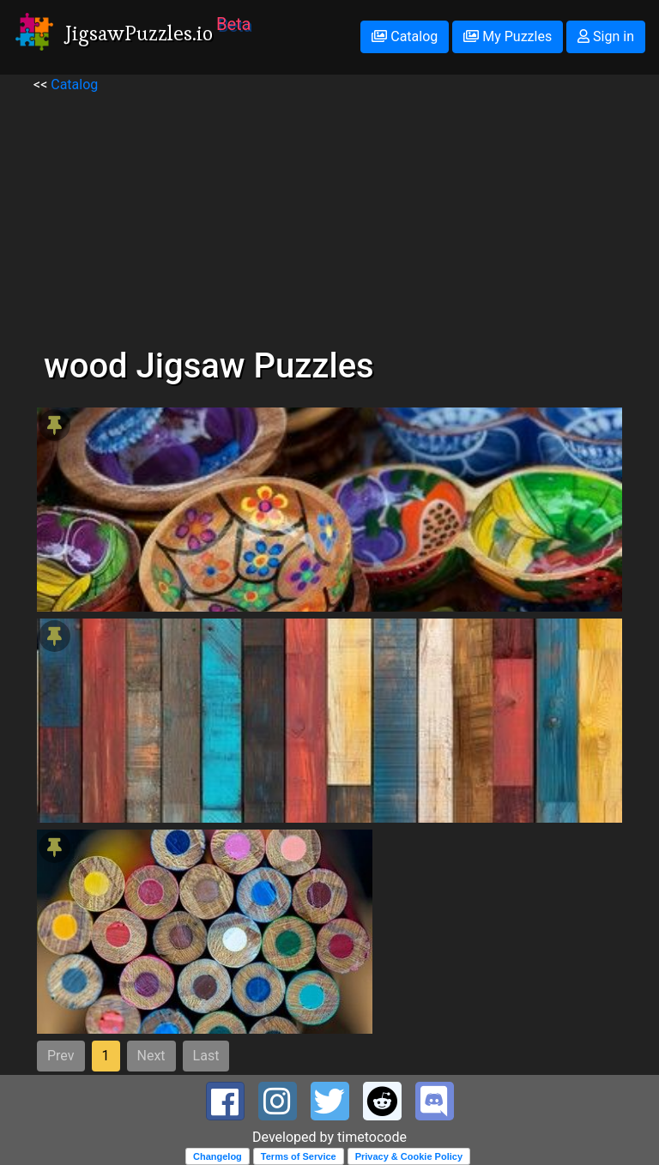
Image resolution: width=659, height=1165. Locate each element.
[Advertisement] (329, 215)
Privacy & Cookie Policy (409, 1156)
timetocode (372, 1137)
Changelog (217, 1156)
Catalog (405, 36)
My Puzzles (507, 36)
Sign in (605, 36)
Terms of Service (298, 1156)
